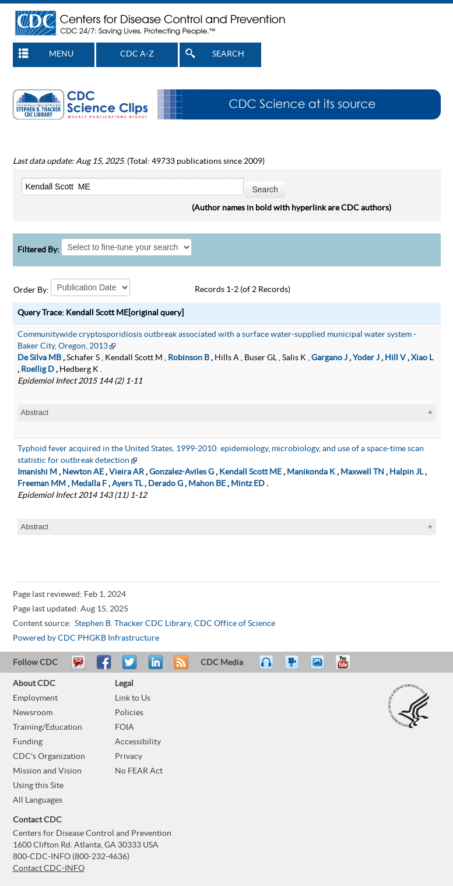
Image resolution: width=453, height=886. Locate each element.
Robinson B (188, 358)
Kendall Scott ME (250, 472)
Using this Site (38, 786)
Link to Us (132, 698)
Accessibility (138, 742)
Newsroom (32, 713)
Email (78, 667)
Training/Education (47, 727)
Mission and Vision (47, 771)
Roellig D (37, 369)
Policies (129, 713)
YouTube (348, 667)
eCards (320, 667)
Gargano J (329, 358)
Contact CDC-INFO (49, 868)
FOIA (124, 727)
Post (154, 667)
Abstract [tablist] (35, 412)
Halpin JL (406, 472)
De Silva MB (39, 358)
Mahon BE (207, 484)
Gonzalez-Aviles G (181, 472)
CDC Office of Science (234, 624)
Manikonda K (311, 472)
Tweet (130, 667)
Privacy (128, 757)
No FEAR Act (139, 771)
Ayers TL (127, 484)
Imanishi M (37, 472)
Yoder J (366, 358)
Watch (293, 667)
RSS (180, 667)
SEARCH (228, 54)
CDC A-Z (137, 54)
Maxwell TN (362, 472)
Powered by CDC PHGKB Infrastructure (86, 638)
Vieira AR (126, 472)
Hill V (395, 358)
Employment (35, 698)
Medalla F (89, 484)
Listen (267, 667)
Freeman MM (41, 484)
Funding (28, 742)
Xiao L (422, 358)
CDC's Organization (49, 757)
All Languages (37, 800)
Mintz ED (248, 484)
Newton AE (83, 472)
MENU (61, 54)
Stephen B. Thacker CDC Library (133, 624)
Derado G (165, 484)
